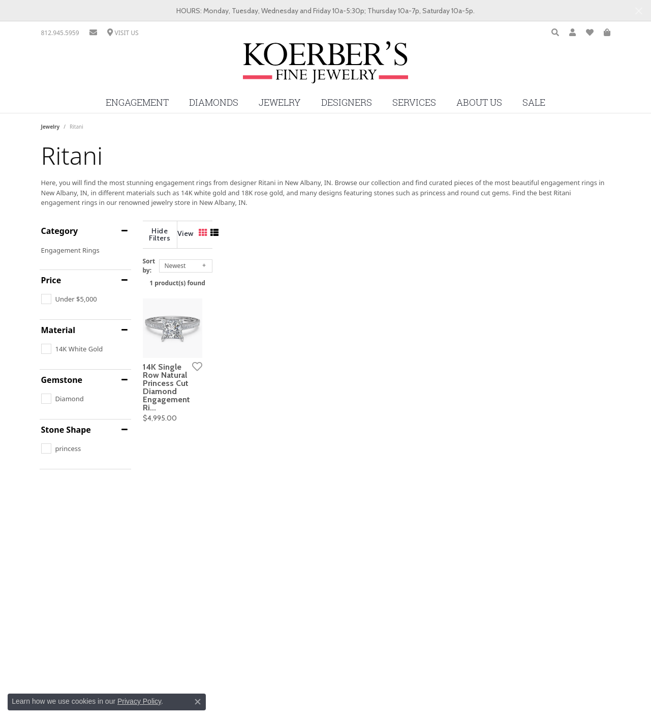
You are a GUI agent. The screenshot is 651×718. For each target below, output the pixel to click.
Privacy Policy (139, 701)
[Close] (638, 11)
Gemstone (62, 380)
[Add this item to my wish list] (287, 451)
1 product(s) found (377, 275)
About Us (479, 102)
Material (58, 330)
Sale (533, 102)
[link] (60, 32)
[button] (555, 32)
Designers (346, 102)
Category (59, 231)
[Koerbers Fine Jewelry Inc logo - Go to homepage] (325, 66)
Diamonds (213, 102)
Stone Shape (66, 430)
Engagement (137, 102)
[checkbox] (69, 299)
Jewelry (280, 102)
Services (414, 102)
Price (51, 280)
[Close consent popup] (198, 702)
